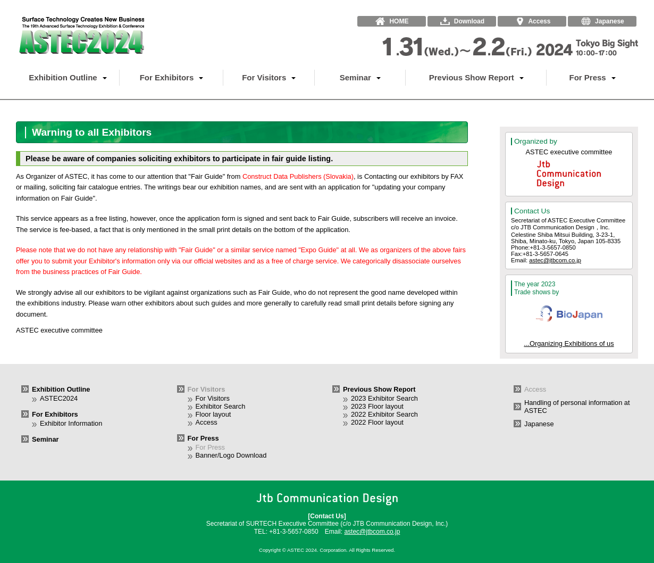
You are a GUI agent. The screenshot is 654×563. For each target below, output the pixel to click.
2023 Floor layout (377, 406)
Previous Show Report (476, 77)
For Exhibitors (172, 77)
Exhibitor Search (221, 406)
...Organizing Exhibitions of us (569, 343)
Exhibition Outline (67, 77)
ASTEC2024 (59, 398)
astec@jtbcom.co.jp (555, 260)
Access (206, 422)
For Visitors (269, 77)
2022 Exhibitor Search (384, 414)
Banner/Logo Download (231, 455)
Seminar (360, 77)
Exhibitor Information (71, 423)
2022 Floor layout (377, 422)
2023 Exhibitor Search (384, 398)
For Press (592, 77)
